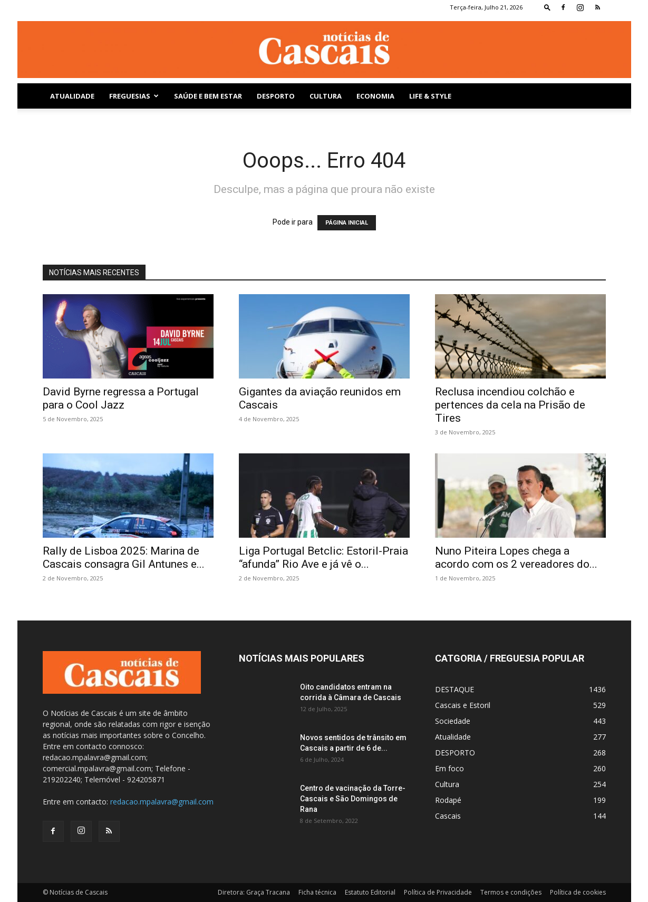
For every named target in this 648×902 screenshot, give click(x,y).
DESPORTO (276, 96)
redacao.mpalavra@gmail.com (162, 802)
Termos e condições (510, 892)
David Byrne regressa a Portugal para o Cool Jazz (121, 398)
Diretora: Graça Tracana (254, 892)
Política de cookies (578, 892)
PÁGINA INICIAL (346, 222)
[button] (547, 7)
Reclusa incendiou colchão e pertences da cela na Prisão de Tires (510, 404)
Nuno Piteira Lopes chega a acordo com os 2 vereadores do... (516, 557)
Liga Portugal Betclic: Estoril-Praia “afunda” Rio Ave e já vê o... (323, 557)
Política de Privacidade (438, 892)
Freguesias (134, 96)
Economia (375, 96)
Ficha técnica (317, 892)
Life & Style (430, 96)
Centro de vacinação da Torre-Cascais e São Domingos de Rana (352, 798)
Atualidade (72, 96)
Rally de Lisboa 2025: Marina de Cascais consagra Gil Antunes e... (124, 557)
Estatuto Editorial (370, 892)
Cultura (326, 96)
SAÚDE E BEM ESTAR (208, 96)
